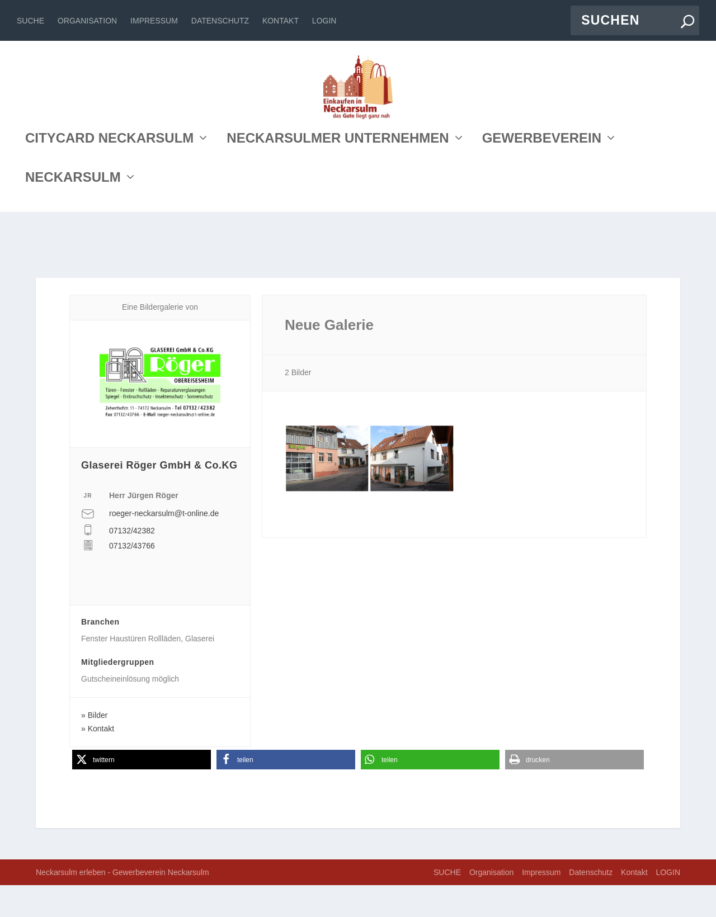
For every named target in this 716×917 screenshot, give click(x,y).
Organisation (87, 20)
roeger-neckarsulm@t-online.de (164, 544)
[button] (141, 791)
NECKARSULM (73, 253)
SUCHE (30, 20)
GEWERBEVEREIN (541, 214)
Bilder (98, 746)
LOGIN (324, 20)
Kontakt (280, 20)
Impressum (154, 20)
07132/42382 (132, 562)
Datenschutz (220, 20)
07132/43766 (132, 577)
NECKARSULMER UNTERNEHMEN (338, 214)
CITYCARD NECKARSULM (109, 214)
